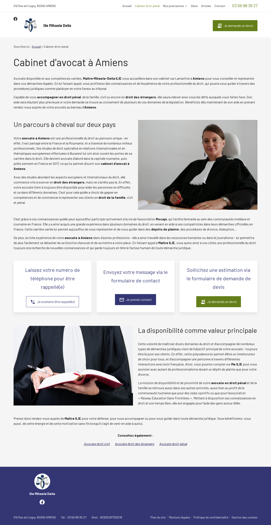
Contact (219, 6)
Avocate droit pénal (173, 444)
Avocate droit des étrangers (134, 444)
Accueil (126, 6)
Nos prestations (173, 6)
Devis (194, 6)
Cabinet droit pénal (147, 6)
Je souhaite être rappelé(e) (52, 301)
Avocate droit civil (97, 444)
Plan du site (158, 517)
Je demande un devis (235, 25)
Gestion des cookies (244, 517)
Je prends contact (135, 299)
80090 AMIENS (35, 6)
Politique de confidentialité (211, 517)
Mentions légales (179, 517)
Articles (206, 6)
